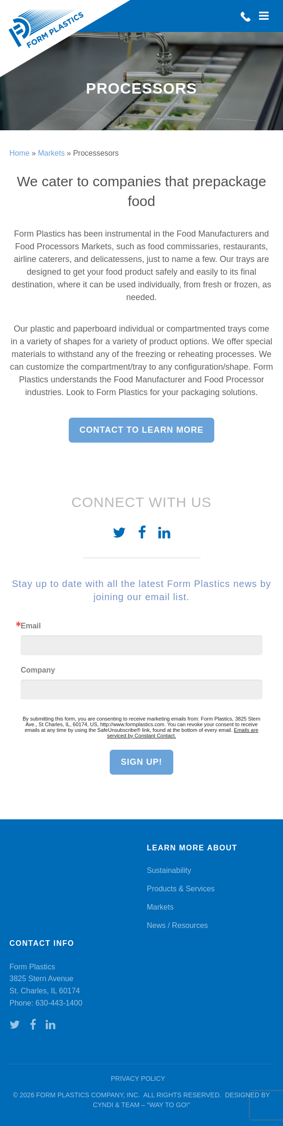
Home (19, 153)
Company (38, 670)
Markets (51, 153)
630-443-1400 (58, 1003)
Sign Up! (141, 762)
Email (31, 626)
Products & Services (181, 889)
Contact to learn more (141, 430)
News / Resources (177, 925)
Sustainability (169, 870)
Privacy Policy (138, 1078)
